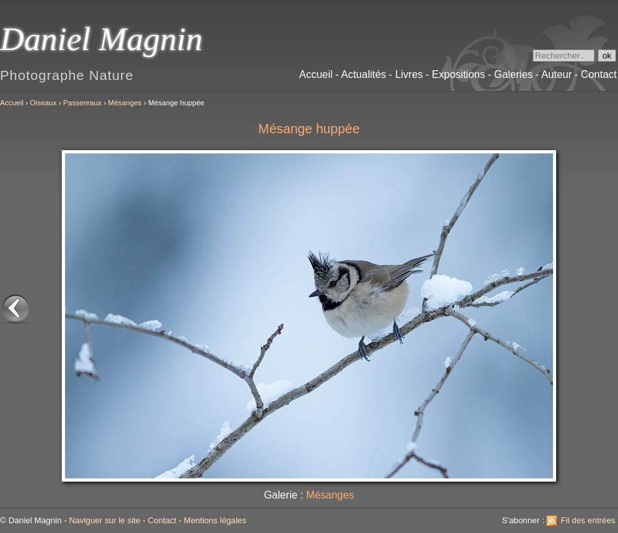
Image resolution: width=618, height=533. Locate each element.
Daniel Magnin (101, 38)
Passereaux (82, 103)
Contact (162, 520)
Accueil (11, 103)
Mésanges (125, 103)
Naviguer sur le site (105, 520)
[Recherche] (564, 55)
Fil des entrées (588, 520)
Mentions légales (215, 520)
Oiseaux (43, 103)
